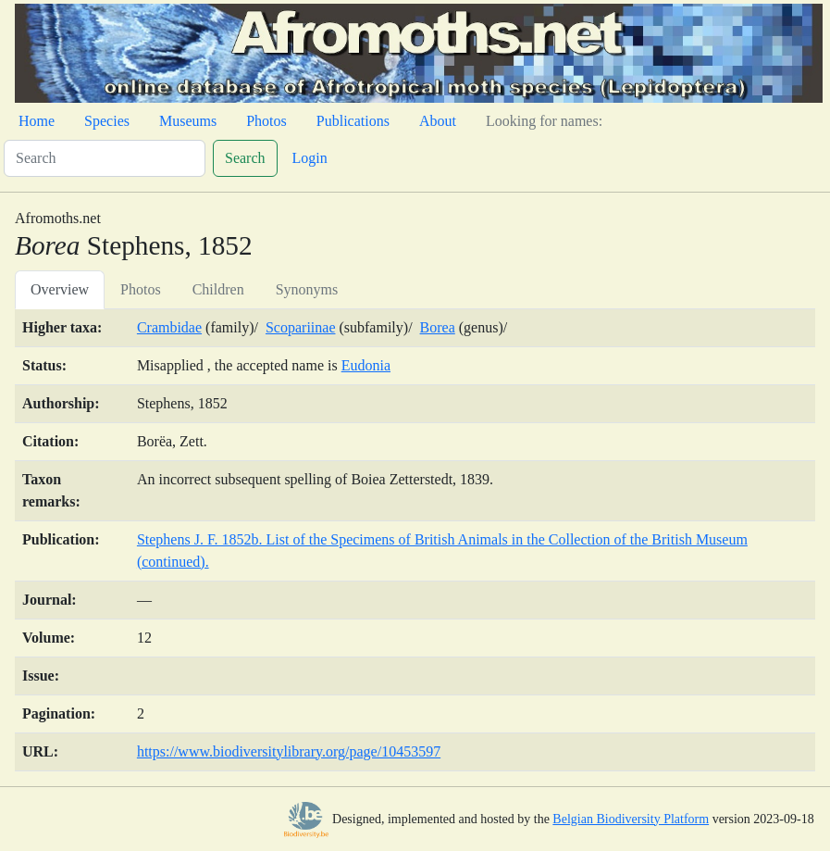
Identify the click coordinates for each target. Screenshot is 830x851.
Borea (437, 327)
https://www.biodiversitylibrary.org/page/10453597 (288, 751)
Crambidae (169, 327)
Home (37, 121)
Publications (353, 121)
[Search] (104, 158)
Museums (188, 121)
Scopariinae (301, 327)
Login (310, 158)
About (437, 121)
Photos (266, 121)
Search (245, 158)
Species (107, 121)
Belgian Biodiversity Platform (630, 819)
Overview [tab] (60, 289)
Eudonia (365, 365)
